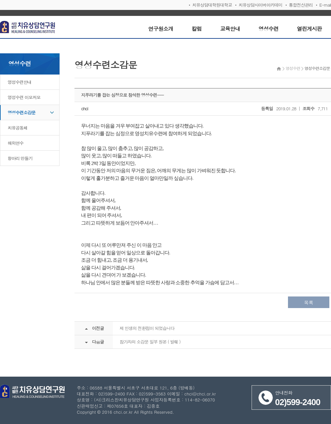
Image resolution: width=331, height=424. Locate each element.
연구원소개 (160, 28)
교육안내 (230, 28)
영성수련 (268, 28)
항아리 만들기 (20, 158)
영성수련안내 (19, 82)
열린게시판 (309, 28)
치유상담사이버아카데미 (260, 5)
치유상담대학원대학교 (212, 5)
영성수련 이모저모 (24, 97)
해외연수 (16, 143)
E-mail (325, 5)
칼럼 (197, 28)
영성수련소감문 (21, 112)
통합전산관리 (301, 5)
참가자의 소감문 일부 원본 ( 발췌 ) (149, 342)
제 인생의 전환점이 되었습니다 (146, 328)
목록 (308, 302)
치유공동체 (17, 128)
